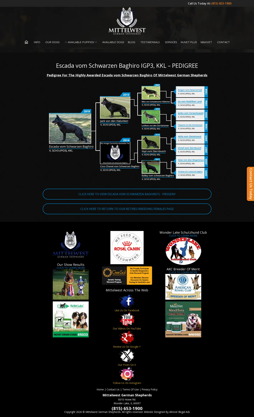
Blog (131, 42)
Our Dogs (52, 42)
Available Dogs (112, 42)
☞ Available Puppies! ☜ (80, 42)
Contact (223, 42)
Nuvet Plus (189, 42)
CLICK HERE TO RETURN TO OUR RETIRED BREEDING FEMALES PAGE (127, 209)
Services (170, 42)
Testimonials (149, 42)
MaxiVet (206, 42)
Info (36, 42)
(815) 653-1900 (221, 3)
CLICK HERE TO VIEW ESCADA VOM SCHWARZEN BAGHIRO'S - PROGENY (127, 194)
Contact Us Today (251, 184)
